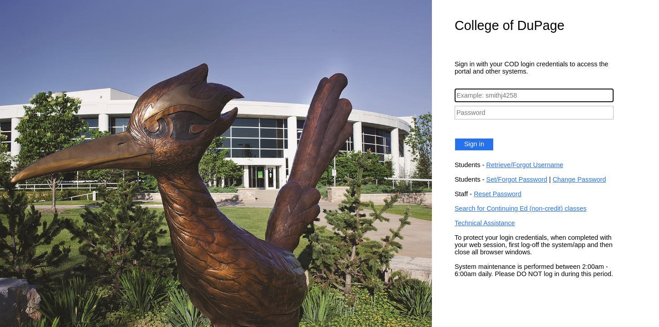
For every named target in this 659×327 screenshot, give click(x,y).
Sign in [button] (474, 144)
